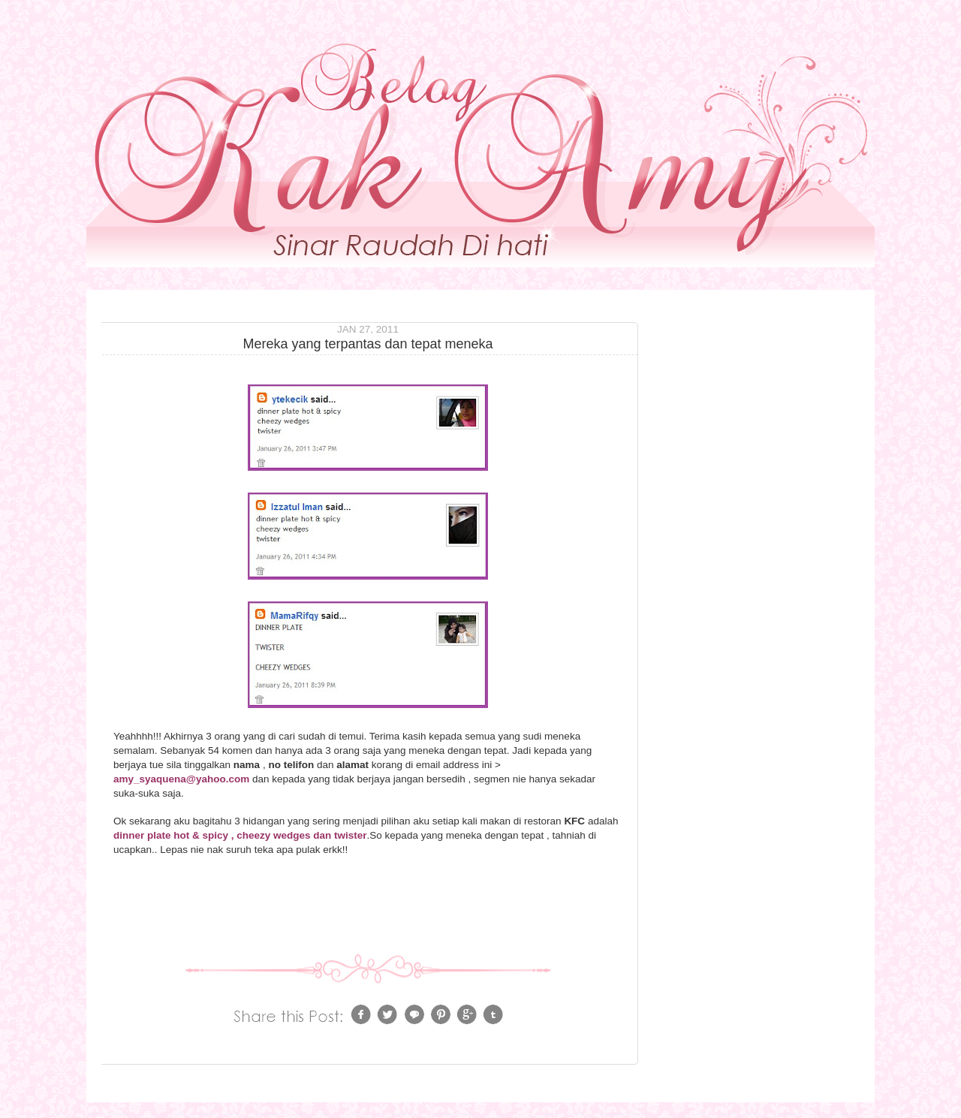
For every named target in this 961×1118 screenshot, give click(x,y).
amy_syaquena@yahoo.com (182, 779)
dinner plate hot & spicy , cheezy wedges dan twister (240, 835)
